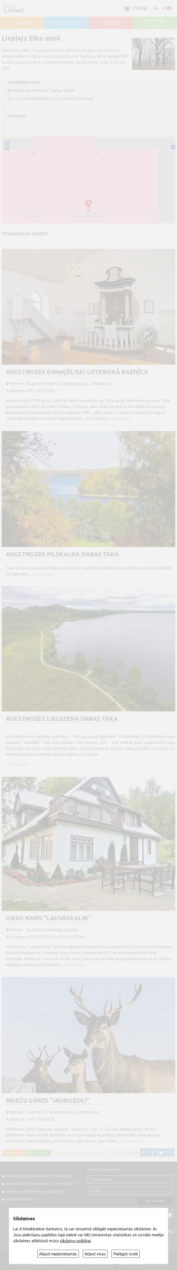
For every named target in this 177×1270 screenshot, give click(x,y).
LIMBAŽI (110, 23)
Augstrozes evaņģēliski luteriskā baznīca (77, 372)
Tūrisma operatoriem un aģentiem (34, 1191)
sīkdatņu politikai (75, 1241)
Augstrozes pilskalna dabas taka (62, 554)
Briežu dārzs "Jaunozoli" (47, 1100)
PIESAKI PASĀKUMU (19, 1199)
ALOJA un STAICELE (155, 23)
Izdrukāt (40, 1152)
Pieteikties (155, 1201)
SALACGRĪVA (66, 23)
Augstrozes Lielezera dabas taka (62, 718)
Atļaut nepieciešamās (58, 1254)
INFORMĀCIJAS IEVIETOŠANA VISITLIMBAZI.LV (39, 1176)
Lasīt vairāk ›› (121, 418)
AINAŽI (22, 23)
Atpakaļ (14, 1152)
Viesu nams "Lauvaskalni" (48, 918)
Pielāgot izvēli (125, 1254)
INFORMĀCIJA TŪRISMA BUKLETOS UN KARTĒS (40, 1184)
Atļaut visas (95, 1254)
